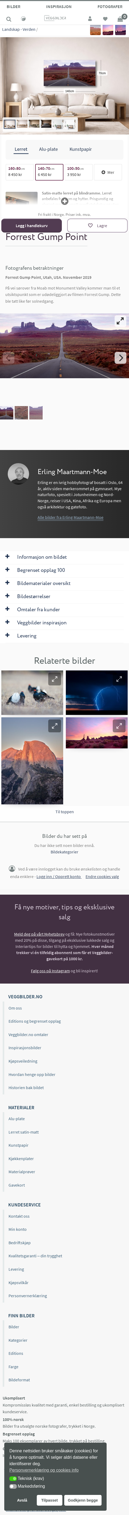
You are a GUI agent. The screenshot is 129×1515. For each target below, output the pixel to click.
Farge (13, 1366)
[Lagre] (97, 225)
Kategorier (18, 1340)
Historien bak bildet (26, 1087)
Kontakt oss (19, 1216)
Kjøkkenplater (21, 1158)
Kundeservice (24, 1205)
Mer (108, 172)
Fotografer (110, 6)
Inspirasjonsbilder (25, 1047)
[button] (54, 679)
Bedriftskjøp (20, 1242)
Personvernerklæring (28, 1295)
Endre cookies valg (102, 876)
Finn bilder (21, 1315)
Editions (16, 1353)
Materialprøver (22, 1171)
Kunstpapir (19, 1145)
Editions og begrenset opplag (35, 1021)
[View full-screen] (120, 321)
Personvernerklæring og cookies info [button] (44, 1470)
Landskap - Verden (18, 29)
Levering (16, 1269)
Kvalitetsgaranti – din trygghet (35, 1255)
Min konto (18, 1229)
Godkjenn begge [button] (83, 1500)
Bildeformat (19, 1379)
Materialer (21, 1107)
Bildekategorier (64, 851)
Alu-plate (17, 1118)
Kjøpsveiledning (23, 1061)
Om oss (15, 1008)
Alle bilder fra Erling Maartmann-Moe (70, 517)
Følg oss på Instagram (50, 970)
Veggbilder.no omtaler (28, 1034)
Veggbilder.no (25, 996)
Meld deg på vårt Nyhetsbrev (39, 934)
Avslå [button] (22, 1500)
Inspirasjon (59, 6)
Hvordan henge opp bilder (32, 1074)
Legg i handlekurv (32, 225)
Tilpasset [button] (49, 1500)
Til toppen (64, 811)
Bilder (13, 6)
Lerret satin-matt (24, 1132)
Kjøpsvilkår (19, 1282)
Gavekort (17, 1185)
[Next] (120, 358)
